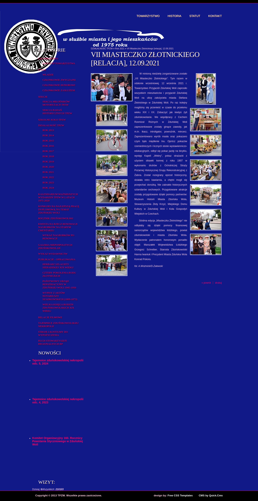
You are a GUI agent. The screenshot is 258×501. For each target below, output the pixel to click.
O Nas (42, 69)
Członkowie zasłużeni (59, 90)
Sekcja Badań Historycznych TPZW (57, 111)
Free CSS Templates (180, 495)
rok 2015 (48, 140)
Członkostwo (48, 58)
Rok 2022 (48, 177)
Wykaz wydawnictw (52, 253)
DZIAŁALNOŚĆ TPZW (51, 125)
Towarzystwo (147, 16)
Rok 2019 (48, 161)
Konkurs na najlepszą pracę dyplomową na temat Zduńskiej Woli (58, 209)
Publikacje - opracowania (56, 259)
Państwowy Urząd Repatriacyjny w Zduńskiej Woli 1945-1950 (59, 284)
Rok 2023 (48, 182)
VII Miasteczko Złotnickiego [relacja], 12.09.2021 (150, 48)
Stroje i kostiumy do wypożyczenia (53, 333)
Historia (174, 16)
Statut (194, 16)
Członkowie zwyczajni (59, 79)
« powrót (206, 282)
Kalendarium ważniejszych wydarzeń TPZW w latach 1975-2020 (58, 197)
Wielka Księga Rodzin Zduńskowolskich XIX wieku (58, 307)
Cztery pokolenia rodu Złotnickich (59, 274)
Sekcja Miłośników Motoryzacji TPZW (56, 103)
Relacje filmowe (50, 317)
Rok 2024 (48, 187)
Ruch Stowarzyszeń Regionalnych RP (52, 342)
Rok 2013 (48, 130)
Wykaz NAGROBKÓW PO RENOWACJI (58, 237)
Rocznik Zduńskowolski (55, 218)
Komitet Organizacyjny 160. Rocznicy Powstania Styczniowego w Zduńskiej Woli (57, 441)
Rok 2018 (48, 156)
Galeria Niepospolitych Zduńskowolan (55, 246)
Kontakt (215, 16)
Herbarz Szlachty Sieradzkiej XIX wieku (58, 266)
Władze (48, 74)
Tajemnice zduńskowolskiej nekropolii (58, 324)
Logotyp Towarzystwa (59, 63)
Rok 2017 (48, 151)
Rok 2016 (48, 145)
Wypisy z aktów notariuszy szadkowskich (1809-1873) (60, 296)
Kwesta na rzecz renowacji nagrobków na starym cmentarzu (57, 227)
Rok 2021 (48, 172)
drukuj (218, 282)
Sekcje (42, 96)
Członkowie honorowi (59, 85)
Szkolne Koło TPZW (52, 119)
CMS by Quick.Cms (211, 495)
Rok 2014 (48, 135)
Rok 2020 (48, 166)
